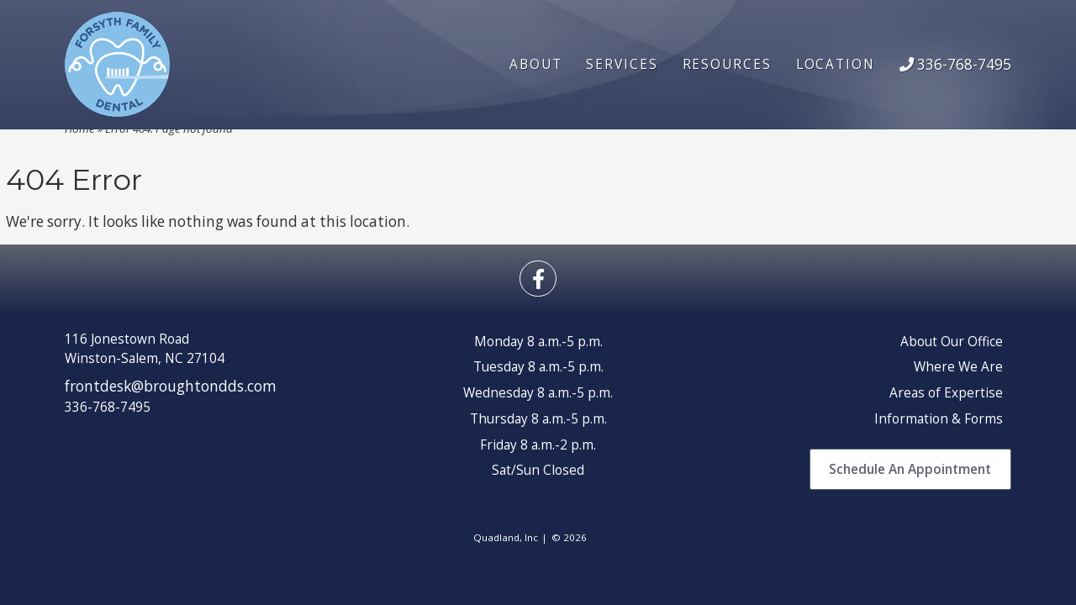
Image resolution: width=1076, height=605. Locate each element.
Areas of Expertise (946, 393)
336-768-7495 (955, 64)
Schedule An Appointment (910, 469)
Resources (727, 64)
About (535, 64)
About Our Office (951, 341)
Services (621, 64)
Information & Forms (938, 419)
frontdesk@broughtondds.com (171, 386)
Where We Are (958, 367)
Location (835, 64)
